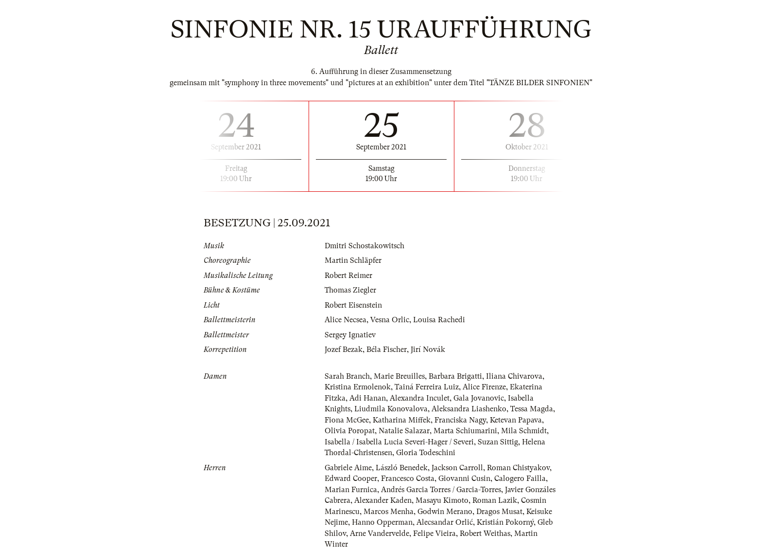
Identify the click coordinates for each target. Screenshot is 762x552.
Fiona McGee (347, 420)
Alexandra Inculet (420, 398)
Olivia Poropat (350, 430)
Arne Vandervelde (379, 533)
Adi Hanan (367, 398)
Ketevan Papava (516, 420)
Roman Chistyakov (518, 467)
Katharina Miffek (402, 420)
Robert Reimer (348, 275)
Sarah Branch (347, 376)
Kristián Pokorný (505, 522)
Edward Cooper (351, 478)
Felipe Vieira (434, 533)
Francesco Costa (407, 478)
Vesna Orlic (389, 319)
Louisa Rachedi (439, 319)
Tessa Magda (531, 409)
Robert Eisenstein (353, 305)
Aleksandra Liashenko (469, 409)
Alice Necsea (345, 319)
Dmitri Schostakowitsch (364, 245)
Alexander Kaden (383, 500)
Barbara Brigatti (455, 376)
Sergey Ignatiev (350, 335)
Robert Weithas (485, 533)
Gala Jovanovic (478, 398)
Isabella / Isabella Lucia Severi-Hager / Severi (399, 442)
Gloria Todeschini (425, 452)
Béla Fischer (386, 349)
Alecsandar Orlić (444, 522)
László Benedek (402, 467)
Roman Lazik (494, 500)
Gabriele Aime (348, 467)
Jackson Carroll (457, 467)
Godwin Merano (444, 511)
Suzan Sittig (498, 442)
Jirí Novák (428, 349)
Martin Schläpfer (353, 260)
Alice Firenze (484, 387)
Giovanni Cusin (464, 478)
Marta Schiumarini (465, 430)
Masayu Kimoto (442, 500)
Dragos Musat (499, 511)
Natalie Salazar (404, 430)
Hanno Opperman (382, 522)
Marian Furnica (351, 489)
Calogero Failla (520, 478)
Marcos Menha (389, 511)
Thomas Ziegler (350, 290)
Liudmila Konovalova (391, 409)
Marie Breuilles (399, 376)
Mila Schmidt (524, 430)
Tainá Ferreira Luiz (427, 387)
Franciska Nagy (460, 420)
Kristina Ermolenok (358, 387)
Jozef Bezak (344, 349)
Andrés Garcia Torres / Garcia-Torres (441, 489)
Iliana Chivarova (514, 376)
